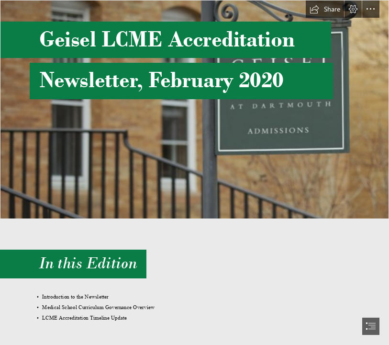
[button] (325, 9)
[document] (194, 172)
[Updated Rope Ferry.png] (194, 109)
